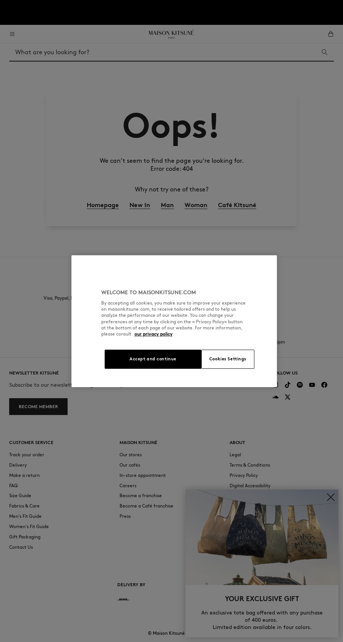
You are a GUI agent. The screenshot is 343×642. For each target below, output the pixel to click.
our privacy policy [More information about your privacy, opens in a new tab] (153, 334)
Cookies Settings (227, 359)
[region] (174, 321)
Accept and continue (152, 359)
